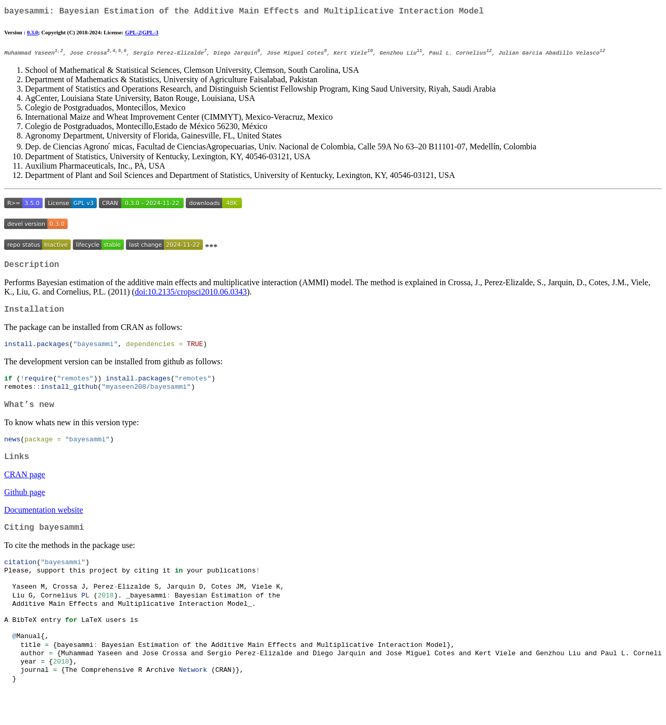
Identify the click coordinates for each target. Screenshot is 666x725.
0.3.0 (32, 34)
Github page (24, 507)
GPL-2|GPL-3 (141, 34)
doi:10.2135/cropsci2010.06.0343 (191, 297)
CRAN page (24, 490)
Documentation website (43, 525)
